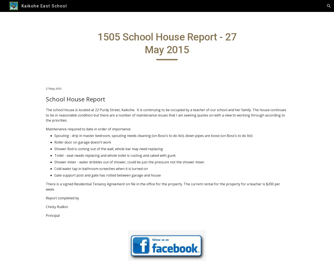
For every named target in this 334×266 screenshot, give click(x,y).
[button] (329, 6)
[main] (167, 45)
